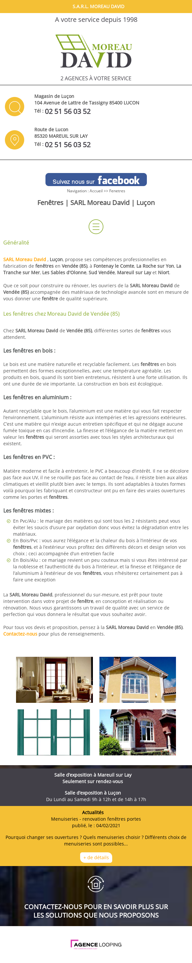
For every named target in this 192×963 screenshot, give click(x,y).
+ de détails (96, 857)
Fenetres (117, 191)
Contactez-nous (20, 634)
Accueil (96, 191)
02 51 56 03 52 (68, 111)
